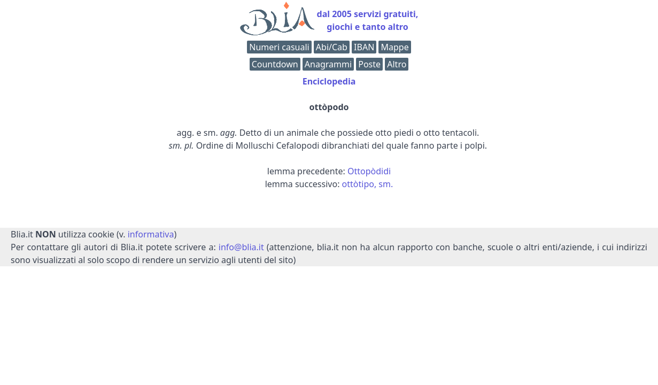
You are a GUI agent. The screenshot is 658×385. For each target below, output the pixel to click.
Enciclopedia (329, 81)
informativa (151, 234)
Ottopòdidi (369, 171)
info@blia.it (241, 247)
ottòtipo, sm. (367, 184)
